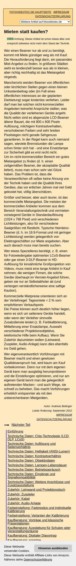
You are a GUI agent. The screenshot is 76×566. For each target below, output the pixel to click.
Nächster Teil (21, 424)
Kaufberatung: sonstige (24, 540)
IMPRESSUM (61, 12)
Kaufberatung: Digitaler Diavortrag (32, 535)
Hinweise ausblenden (53, 548)
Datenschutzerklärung (38, 559)
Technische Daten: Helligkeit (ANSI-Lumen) (38, 451)
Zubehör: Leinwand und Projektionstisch (36, 489)
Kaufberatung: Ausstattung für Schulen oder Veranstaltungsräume (38, 529)
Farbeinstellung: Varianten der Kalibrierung (38, 515)
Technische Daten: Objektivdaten (31, 460)
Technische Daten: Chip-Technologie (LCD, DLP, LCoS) (38, 437)
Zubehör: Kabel (18, 498)
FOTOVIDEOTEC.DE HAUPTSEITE (30, 12)
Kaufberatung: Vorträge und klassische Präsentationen (35, 521)
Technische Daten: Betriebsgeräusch (33, 469)
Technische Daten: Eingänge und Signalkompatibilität (31, 475)
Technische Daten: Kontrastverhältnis (34, 456)
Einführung (15, 431)
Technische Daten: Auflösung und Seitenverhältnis (31, 445)
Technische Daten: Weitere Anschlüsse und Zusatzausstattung (38, 483)
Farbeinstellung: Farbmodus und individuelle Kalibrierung (39, 509)
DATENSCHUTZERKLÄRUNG (53, 16)
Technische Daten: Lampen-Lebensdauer (37, 465)
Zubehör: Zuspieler (21, 494)
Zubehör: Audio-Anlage (24, 503)
